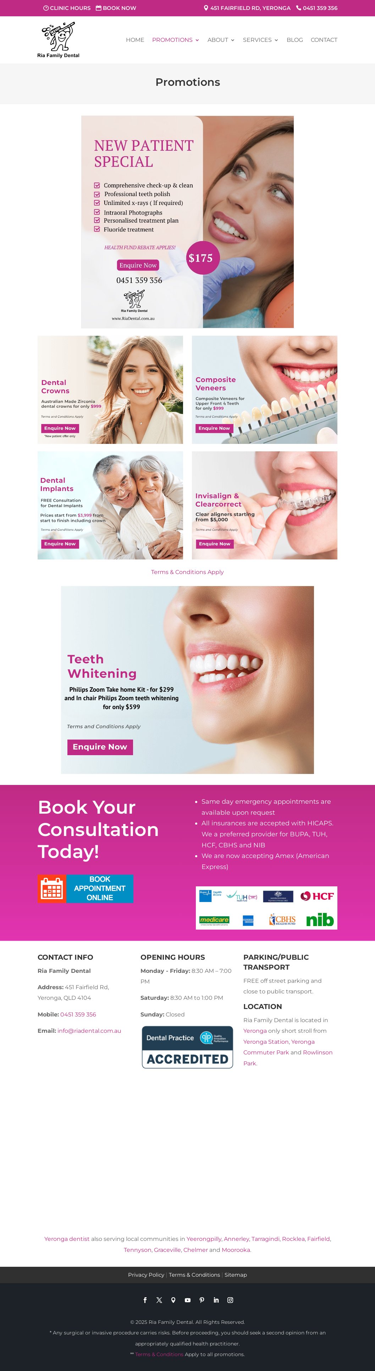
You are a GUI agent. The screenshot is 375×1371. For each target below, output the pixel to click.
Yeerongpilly (204, 1239)
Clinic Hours (70, 8)
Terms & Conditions (194, 1274)
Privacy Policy (146, 1274)
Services (257, 40)
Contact (324, 40)
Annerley (236, 1239)
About (218, 40)
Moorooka (236, 1250)
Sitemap (236, 1274)
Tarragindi (266, 1239)
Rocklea (293, 1239)
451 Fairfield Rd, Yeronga (250, 8)
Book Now (119, 8)
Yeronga (255, 1030)
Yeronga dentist (67, 1239)
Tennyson (137, 1250)
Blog (295, 40)
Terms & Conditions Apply (187, 572)
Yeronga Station (266, 1041)
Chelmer (195, 1250)
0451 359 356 (320, 8)
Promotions (172, 40)
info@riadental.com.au (89, 1030)
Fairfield (318, 1239)
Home (135, 40)
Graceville (167, 1250)
